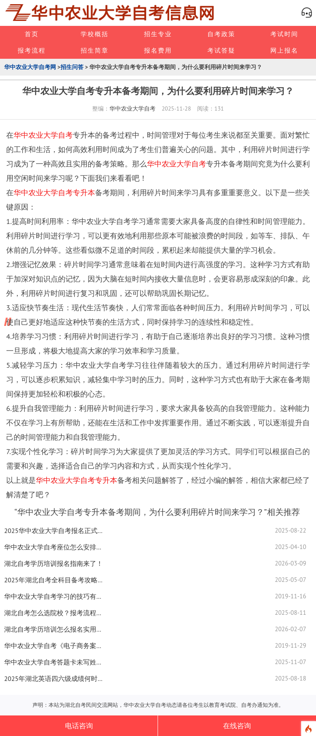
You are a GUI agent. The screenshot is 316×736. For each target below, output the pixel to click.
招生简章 (95, 50)
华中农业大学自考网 (30, 67)
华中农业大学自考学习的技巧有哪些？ (53, 596)
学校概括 (95, 34)
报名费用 (158, 50)
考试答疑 (221, 50)
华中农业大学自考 (132, 108)
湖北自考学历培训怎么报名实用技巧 (53, 629)
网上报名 (284, 50)
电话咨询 (79, 725)
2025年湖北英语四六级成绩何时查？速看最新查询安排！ (53, 678)
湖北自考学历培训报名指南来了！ (53, 563)
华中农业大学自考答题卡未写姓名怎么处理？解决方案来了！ (53, 662)
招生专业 (158, 34)
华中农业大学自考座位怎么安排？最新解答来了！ (53, 547)
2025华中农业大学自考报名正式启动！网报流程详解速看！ (53, 530)
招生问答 (72, 67)
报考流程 (32, 50)
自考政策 (221, 34)
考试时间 (284, 34)
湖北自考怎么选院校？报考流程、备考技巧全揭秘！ (53, 613)
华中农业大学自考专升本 (54, 192)
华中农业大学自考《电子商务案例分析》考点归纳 (53, 645)
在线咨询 (237, 725)
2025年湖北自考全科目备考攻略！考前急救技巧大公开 (53, 580)
